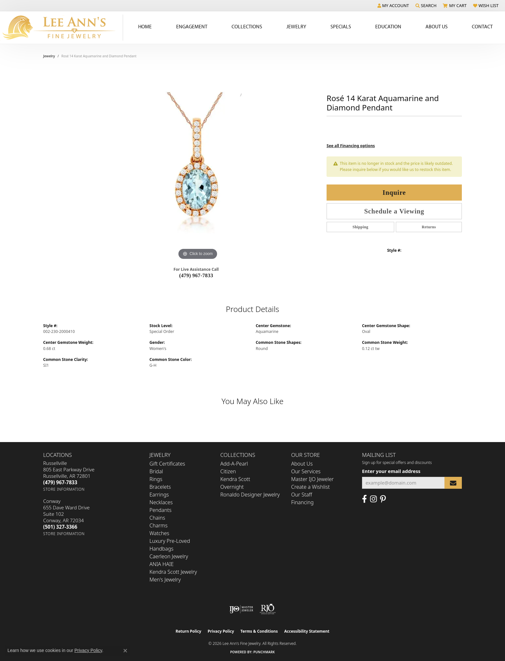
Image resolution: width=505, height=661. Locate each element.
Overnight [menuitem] (232, 486)
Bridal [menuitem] (156, 471)
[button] (393, 5)
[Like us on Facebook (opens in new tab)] (364, 499)
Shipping (360, 227)
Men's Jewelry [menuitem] (165, 579)
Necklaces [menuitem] (161, 502)
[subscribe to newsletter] (453, 483)
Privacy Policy (221, 631)
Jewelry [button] (296, 26)
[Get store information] (64, 489)
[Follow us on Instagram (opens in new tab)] (373, 499)
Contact (482, 26)
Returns (429, 227)
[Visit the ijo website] (241, 609)
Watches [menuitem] (159, 533)
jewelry (49, 56)
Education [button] (388, 26)
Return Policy (188, 631)
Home (145, 26)
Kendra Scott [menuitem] (235, 479)
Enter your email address (391, 471)
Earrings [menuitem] (159, 494)
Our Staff (301, 494)
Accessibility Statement (306, 631)
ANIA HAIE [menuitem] (161, 564)
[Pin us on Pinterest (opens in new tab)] (383, 499)
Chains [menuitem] (157, 517)
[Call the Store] (60, 482)
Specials (340, 26)
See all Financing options (351, 145)
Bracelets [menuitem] (160, 486)
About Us (302, 463)
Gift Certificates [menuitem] (167, 463)
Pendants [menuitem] (160, 510)
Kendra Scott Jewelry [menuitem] (173, 571)
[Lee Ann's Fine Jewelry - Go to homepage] (61, 27)
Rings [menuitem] (155, 479)
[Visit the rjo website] (268, 609)
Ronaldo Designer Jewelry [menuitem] (250, 494)
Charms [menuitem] (158, 525)
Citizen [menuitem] (228, 471)
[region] (197, 164)
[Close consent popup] (125, 651)
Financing (302, 502)
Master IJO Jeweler (312, 479)
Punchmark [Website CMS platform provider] (264, 652)
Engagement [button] (191, 26)
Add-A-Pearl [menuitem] (234, 463)
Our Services (305, 471)
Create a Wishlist (310, 486)
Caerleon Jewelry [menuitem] (168, 556)
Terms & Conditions (259, 631)
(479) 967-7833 (196, 275)
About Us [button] (436, 26)
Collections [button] (247, 26)
